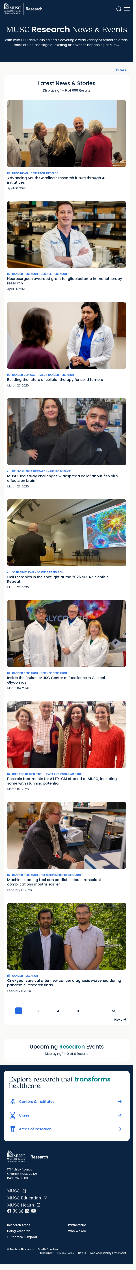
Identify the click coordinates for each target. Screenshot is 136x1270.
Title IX (82, 1253)
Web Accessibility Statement (108, 1253)
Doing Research (18, 1231)
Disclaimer (46, 1253)
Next (119, 1019)
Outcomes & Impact (22, 1237)
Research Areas (18, 1225)
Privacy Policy (65, 1253)
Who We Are (77, 1231)
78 (114, 1011)
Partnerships (77, 1225)
